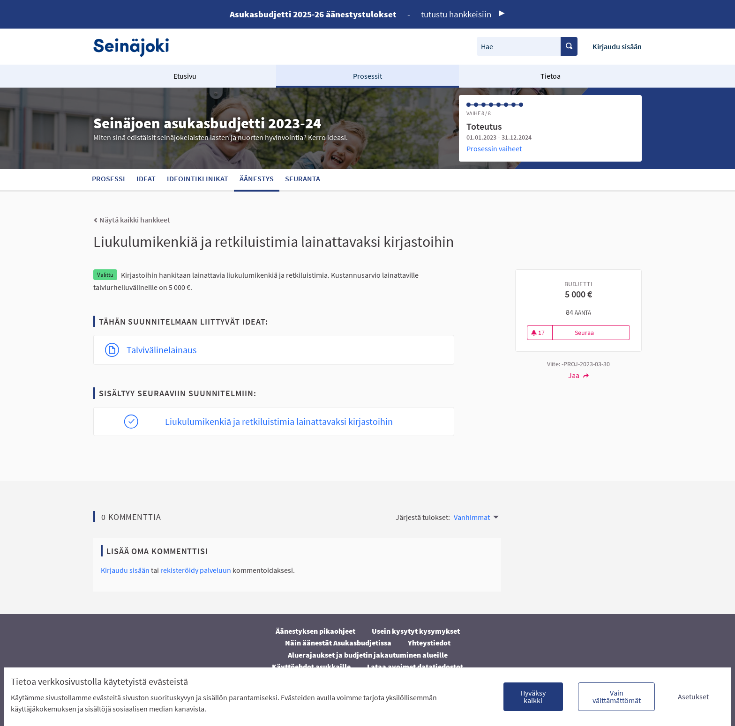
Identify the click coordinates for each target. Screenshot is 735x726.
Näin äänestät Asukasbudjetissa (338, 642)
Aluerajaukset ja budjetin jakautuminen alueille (368, 654)
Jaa (578, 375)
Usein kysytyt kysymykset (416, 631)
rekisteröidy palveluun (195, 570)
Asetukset (693, 696)
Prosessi (108, 178)
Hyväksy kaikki (533, 696)
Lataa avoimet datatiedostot (415, 666)
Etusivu (184, 76)
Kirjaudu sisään (617, 46)
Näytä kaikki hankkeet (131, 219)
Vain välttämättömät (616, 696)
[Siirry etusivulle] (135, 46)
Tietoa (550, 76)
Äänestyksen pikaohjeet (315, 631)
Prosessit (367, 76)
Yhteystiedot (429, 642)
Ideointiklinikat (197, 178)
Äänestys (257, 178)
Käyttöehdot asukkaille (311, 666)
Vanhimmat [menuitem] (472, 517)
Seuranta (302, 178)
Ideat (146, 178)
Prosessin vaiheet (494, 148)
